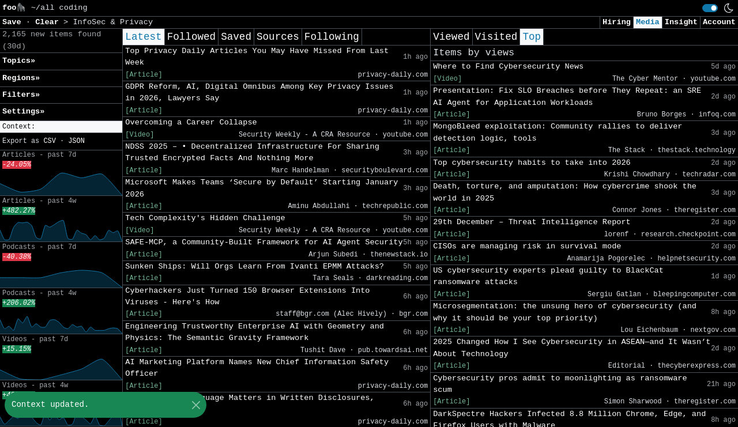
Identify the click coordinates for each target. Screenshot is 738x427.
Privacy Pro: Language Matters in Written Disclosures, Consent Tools (249, 404)
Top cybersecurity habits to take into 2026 (532, 162)
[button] (61, 127)
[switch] (710, 8)
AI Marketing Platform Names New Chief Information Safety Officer (257, 368)
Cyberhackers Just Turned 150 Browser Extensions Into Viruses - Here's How (247, 296)
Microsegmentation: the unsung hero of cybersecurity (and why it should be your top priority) (564, 312)
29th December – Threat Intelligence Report (532, 222)
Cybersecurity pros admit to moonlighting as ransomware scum (560, 384)
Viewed (451, 37)
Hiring (617, 22)
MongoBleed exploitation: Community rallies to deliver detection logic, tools (557, 132)
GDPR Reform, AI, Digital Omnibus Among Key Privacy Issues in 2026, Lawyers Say (259, 92)
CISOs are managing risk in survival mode (527, 246)
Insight (681, 22)
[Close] (196, 405)
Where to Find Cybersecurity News (508, 66)
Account (719, 22)
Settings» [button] (23, 111)
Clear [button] (49, 22)
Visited (496, 37)
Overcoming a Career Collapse (191, 122)
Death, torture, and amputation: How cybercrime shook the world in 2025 (564, 192)
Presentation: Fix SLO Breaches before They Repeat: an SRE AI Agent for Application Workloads (567, 96)
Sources (278, 37)
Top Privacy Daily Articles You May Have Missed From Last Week (257, 57)
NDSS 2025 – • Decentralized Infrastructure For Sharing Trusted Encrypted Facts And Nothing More (252, 152)
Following (331, 37)
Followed (191, 37)
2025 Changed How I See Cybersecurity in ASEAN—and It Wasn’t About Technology (571, 348)
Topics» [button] (18, 60)
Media (648, 22)
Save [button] (14, 22)
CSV (49, 141)
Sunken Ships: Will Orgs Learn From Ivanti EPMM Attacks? (254, 266)
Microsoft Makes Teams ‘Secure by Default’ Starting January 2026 (261, 188)
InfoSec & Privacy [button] (113, 22)
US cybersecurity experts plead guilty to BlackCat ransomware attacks (548, 276)
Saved (236, 37)
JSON (76, 141)
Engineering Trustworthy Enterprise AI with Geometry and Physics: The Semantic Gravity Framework (254, 332)
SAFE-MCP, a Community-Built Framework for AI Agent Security (263, 242)
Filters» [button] (21, 94)
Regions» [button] (21, 78)
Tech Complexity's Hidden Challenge (205, 218)
